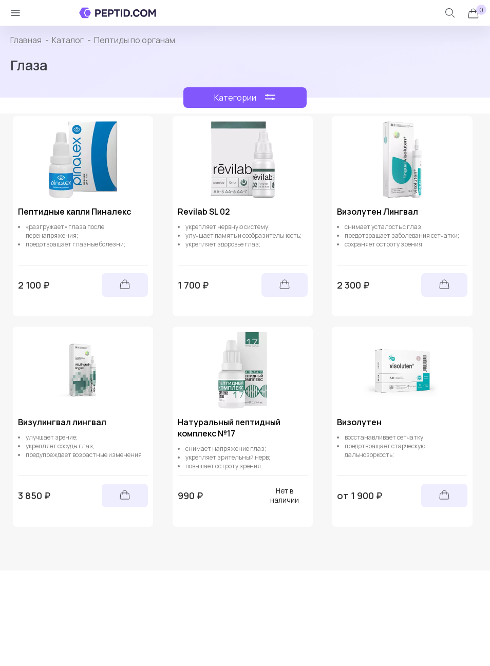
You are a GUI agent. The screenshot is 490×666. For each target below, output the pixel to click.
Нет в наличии (284, 495)
